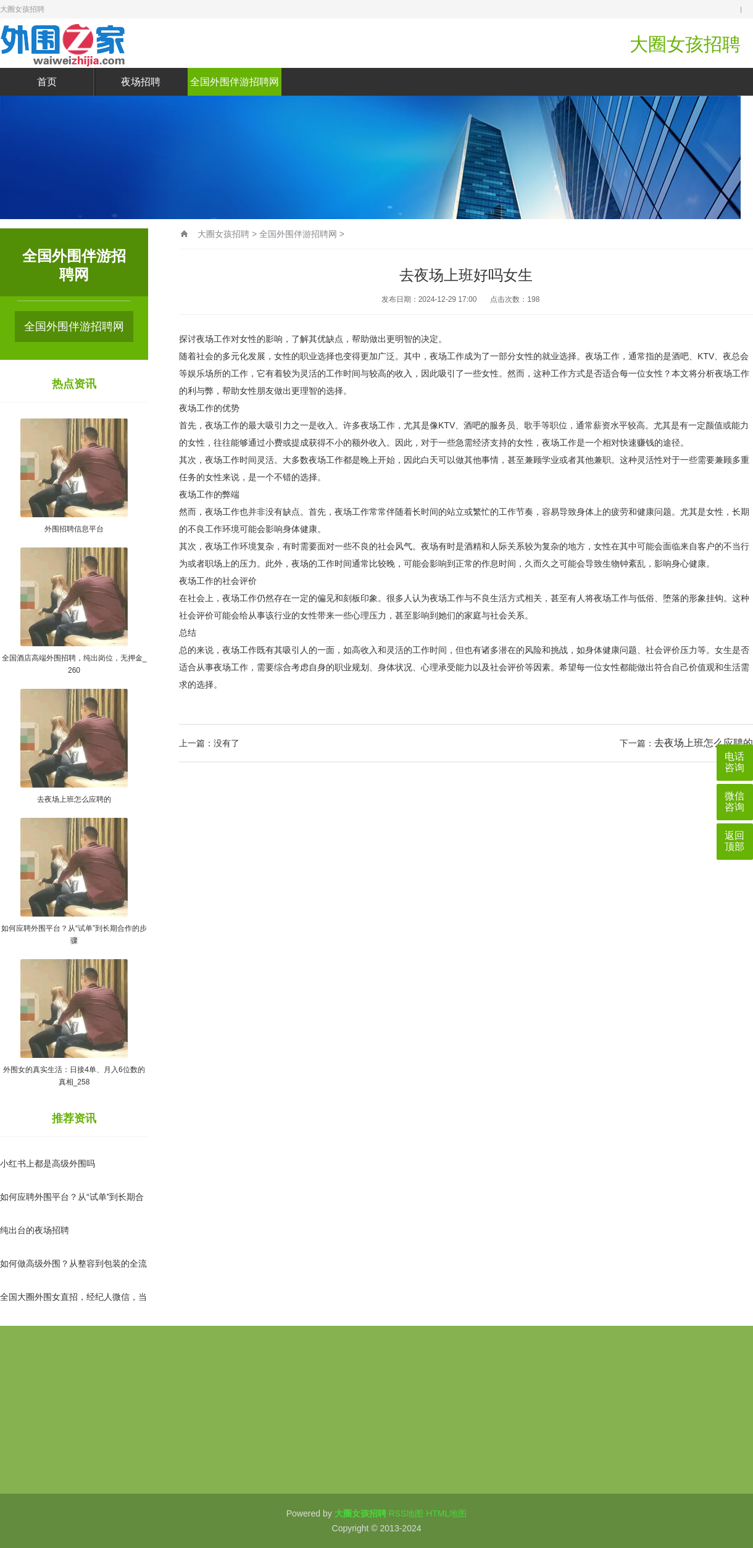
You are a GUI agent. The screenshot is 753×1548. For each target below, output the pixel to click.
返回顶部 (734, 841)
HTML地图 (446, 1513)
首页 (47, 82)
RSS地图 (405, 1513)
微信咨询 (734, 801)
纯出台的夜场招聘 (34, 1230)
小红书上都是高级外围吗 (47, 1163)
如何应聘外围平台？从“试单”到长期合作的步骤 (72, 1207)
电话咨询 (734, 762)
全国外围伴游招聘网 (234, 82)
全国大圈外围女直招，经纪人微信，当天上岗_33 (73, 1307)
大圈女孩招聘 (223, 234)
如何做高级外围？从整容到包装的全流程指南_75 (73, 1274)
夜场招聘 (140, 82)
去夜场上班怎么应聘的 (703, 743)
